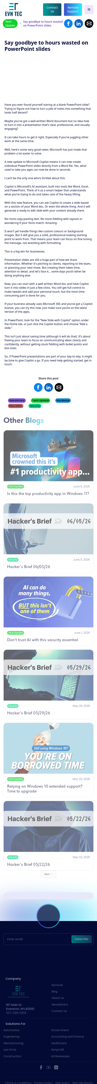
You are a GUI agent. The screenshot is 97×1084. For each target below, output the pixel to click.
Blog (54, 998)
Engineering (11, 1043)
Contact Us (52, 9)
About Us (58, 1005)
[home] (13, 10)
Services (57, 991)
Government (60, 1037)
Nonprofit (57, 1056)
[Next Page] (48, 880)
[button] (89, 9)
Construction (12, 1063)
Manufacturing (13, 1050)
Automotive (11, 1037)
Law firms (9, 1056)
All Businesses (60, 1063)
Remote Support (72, 9)
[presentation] (48, 946)
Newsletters (60, 1011)
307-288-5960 (16, 1019)
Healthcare (59, 1050)
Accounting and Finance (67, 1043)
